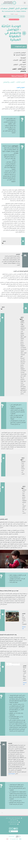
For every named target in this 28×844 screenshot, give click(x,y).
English (12, 14)
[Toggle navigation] (25, 2)
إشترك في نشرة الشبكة (14, 19)
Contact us (13, 831)
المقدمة (23, 58)
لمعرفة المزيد (11, 773)
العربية (16, 14)
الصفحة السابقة (17, 76)
